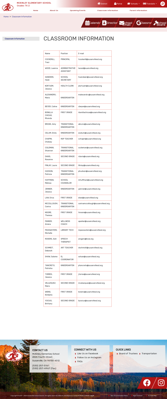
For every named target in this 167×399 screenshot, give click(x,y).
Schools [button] (134, 4)
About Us (54, 10)
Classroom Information (107, 10)
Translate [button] (151, 4)
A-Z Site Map (151, 395)
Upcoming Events (78, 10)
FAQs (80, 361)
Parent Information (138, 10)
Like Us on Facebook (87, 353)
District (104, 4)
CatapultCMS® (78, 395)
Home (35, 10)
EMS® (87, 395)
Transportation (149, 353)
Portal (119, 4)
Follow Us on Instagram (89, 357)
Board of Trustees (128, 353)
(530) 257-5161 (40, 365)
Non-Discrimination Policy (118, 395)
